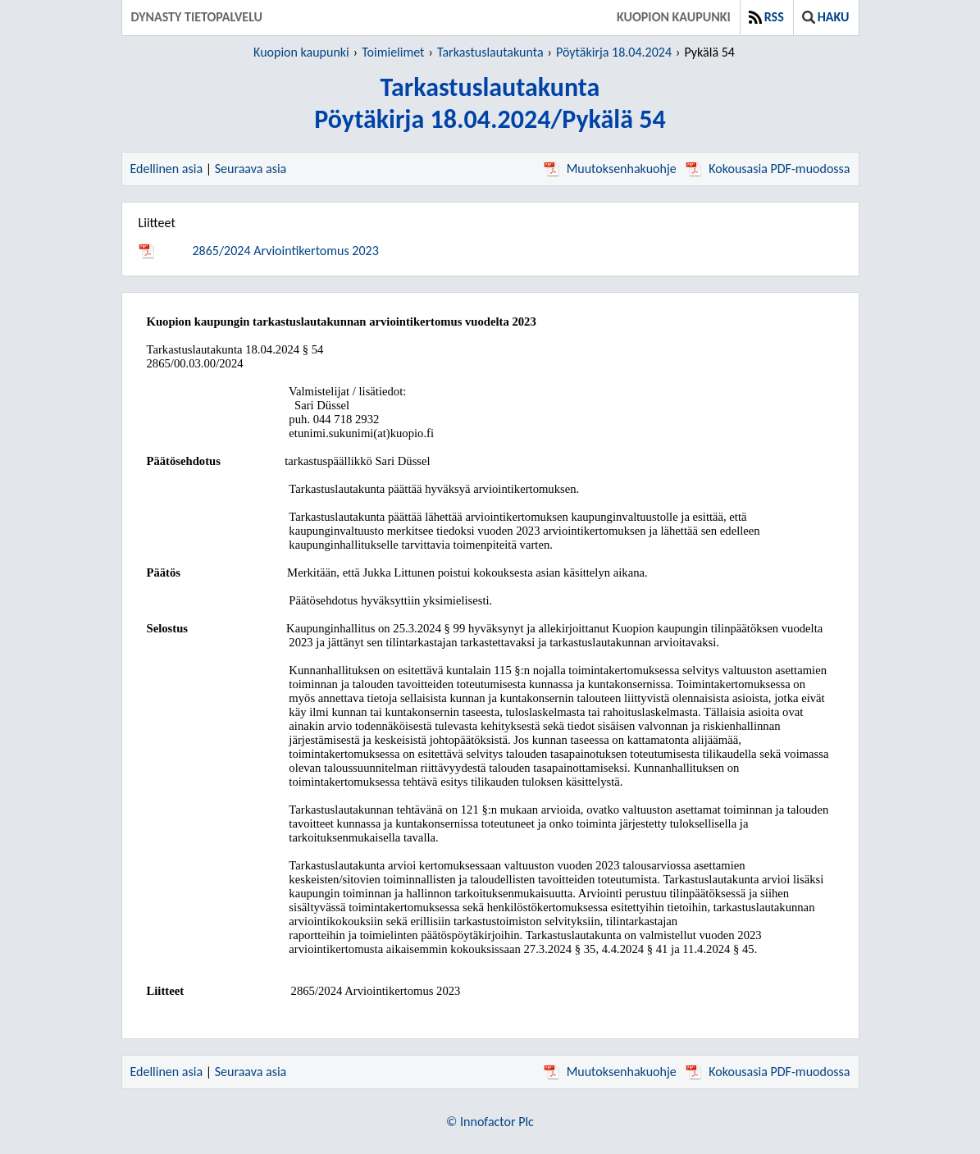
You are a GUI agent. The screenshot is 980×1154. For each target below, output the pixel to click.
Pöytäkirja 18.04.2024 (614, 52)
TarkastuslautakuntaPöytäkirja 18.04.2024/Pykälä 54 (489, 103)
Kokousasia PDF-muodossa (768, 168)
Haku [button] (826, 17)
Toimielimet (393, 52)
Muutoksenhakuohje (610, 168)
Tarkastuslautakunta (490, 52)
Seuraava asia (251, 168)
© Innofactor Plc (490, 1121)
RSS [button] (766, 17)
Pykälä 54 (709, 52)
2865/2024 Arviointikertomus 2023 (286, 250)
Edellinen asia (166, 168)
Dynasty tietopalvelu (197, 17)
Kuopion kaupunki (674, 17)
